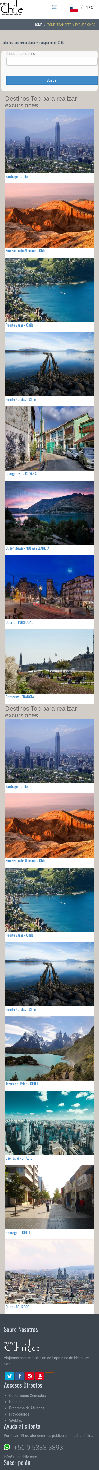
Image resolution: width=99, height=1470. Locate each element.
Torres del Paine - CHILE (22, 1083)
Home (38, 25)
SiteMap (15, 1420)
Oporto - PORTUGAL (19, 622)
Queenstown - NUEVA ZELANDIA (27, 548)
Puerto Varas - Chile (19, 325)
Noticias (15, 1402)
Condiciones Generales (27, 1396)
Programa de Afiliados (26, 1408)
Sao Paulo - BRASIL (19, 1158)
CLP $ (89, 7)
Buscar (52, 80)
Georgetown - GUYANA (21, 473)
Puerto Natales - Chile (21, 399)
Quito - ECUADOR (18, 1306)
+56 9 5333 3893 (38, 1447)
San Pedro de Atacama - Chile (26, 250)
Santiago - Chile (17, 176)
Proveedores (19, 1414)
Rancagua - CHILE (18, 1232)
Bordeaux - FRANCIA (20, 696)
